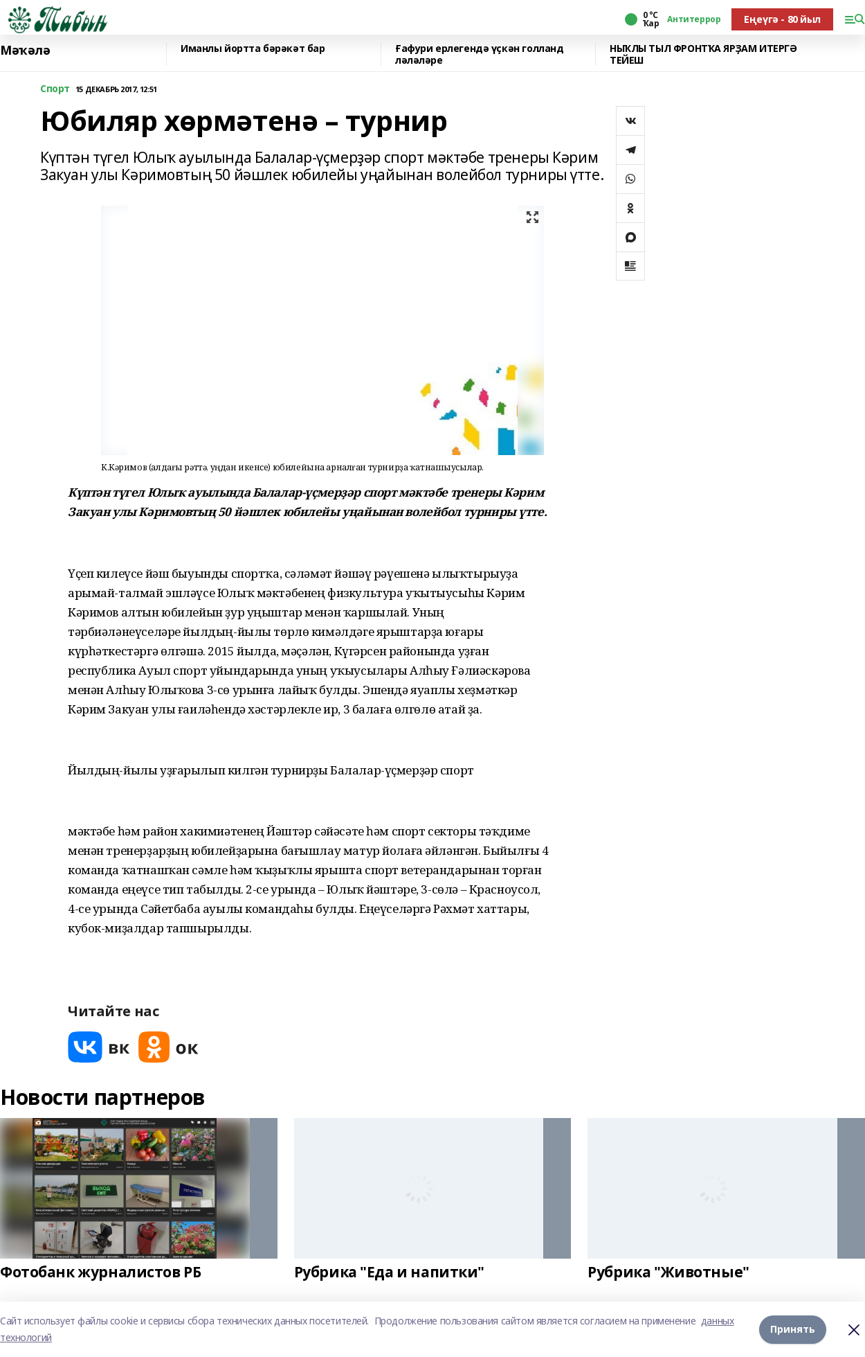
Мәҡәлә (25, 50)
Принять (792, 1329)
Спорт (55, 89)
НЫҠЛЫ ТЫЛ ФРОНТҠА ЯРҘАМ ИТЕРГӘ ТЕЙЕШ (703, 54)
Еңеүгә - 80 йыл (782, 19)
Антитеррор (693, 19)
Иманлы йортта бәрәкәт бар (253, 49)
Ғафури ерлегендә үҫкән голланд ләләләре (479, 54)
